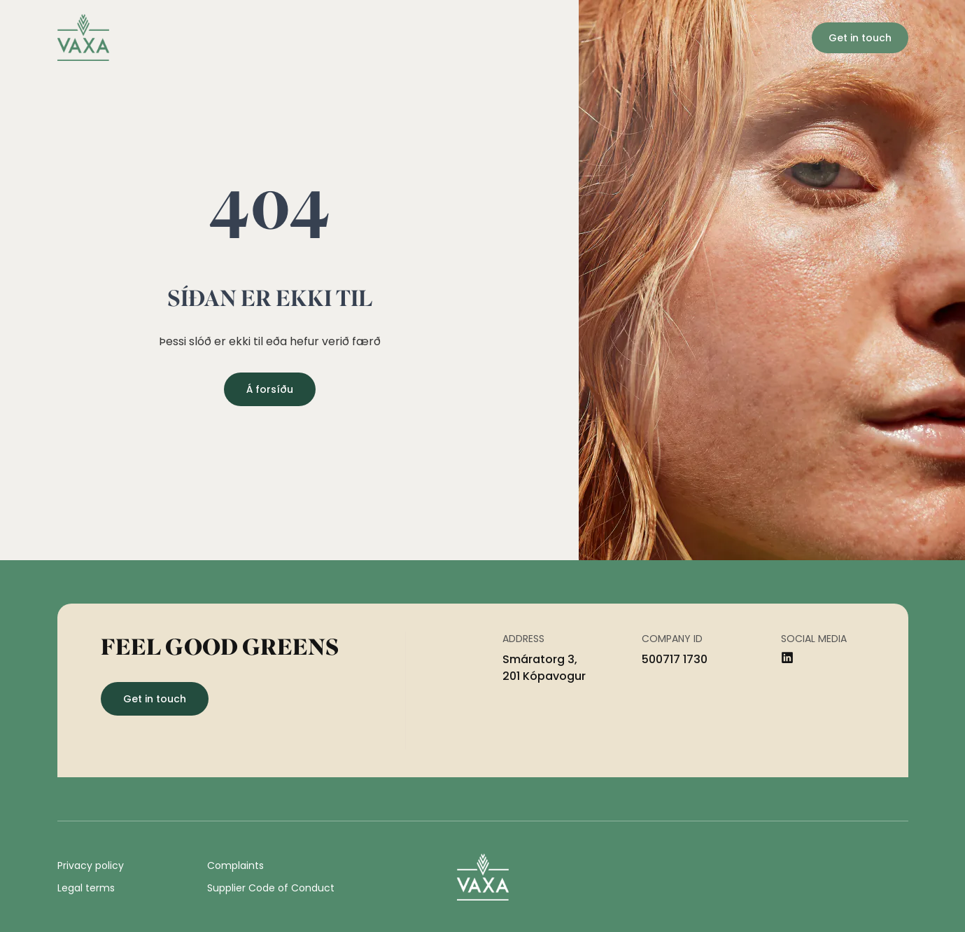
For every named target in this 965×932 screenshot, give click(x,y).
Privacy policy (90, 865)
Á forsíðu (269, 389)
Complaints (235, 865)
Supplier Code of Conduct (270, 888)
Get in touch (860, 38)
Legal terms (86, 888)
